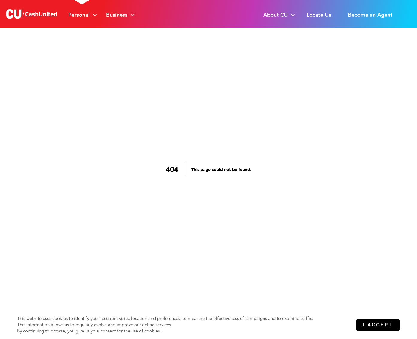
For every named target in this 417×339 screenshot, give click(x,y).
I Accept (377, 324)
